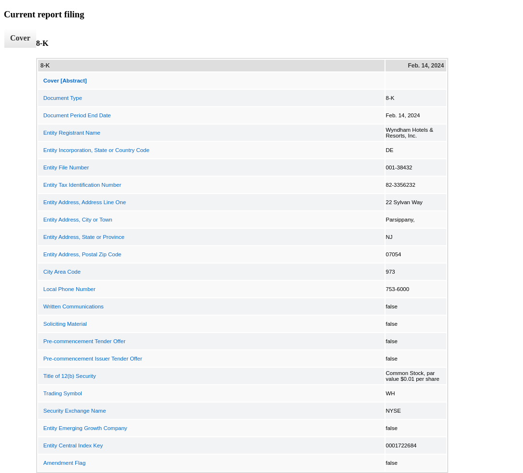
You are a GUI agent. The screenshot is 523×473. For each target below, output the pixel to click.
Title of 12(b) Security (69, 376)
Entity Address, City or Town (77, 220)
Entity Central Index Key (73, 445)
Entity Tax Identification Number (82, 185)
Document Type (62, 98)
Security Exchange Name (74, 411)
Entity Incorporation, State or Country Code (96, 150)
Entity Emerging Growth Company (85, 428)
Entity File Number (66, 167)
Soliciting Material (65, 324)
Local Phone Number (69, 289)
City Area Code (62, 272)
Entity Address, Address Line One (84, 202)
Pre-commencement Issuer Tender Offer (92, 359)
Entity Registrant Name (71, 133)
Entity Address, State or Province (83, 237)
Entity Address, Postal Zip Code (82, 254)
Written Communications (73, 306)
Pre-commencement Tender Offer (84, 341)
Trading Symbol (62, 393)
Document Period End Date (77, 115)
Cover (20, 38)
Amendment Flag (64, 463)
